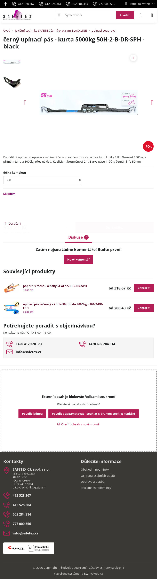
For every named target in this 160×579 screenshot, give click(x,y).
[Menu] (152, 15)
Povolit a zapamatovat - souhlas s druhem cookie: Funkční (93, 414)
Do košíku (114, 208)
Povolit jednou (32, 414)
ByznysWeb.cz (93, 574)
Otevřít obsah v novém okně (78, 424)
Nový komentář (78, 259)
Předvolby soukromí (73, 568)
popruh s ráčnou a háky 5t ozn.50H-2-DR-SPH (55, 286)
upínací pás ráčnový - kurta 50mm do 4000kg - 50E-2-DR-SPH (63, 306)
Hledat (125, 15)
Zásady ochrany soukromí (106, 568)
